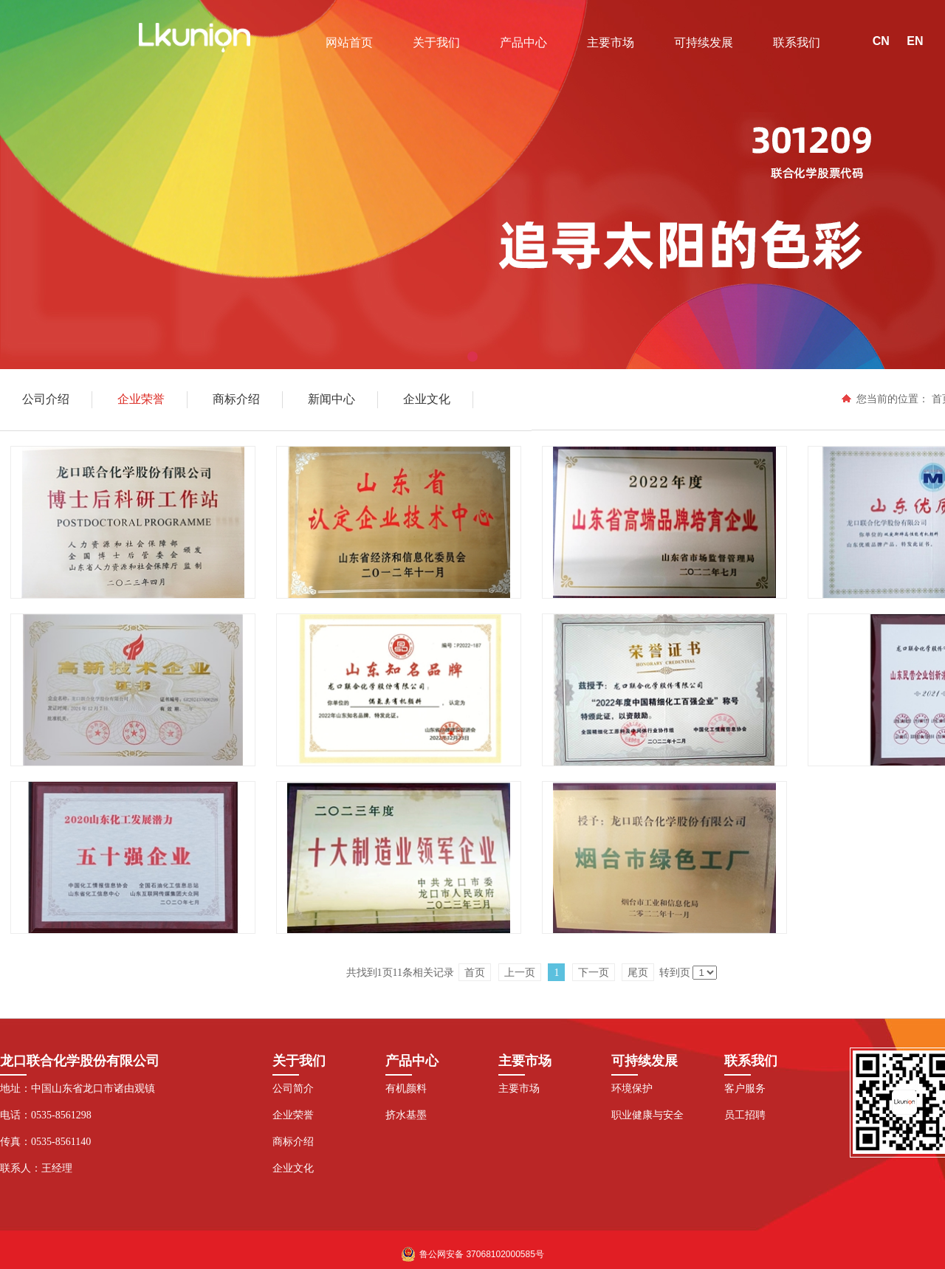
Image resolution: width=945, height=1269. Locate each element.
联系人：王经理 (36, 1168)
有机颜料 (406, 1088)
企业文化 (293, 1168)
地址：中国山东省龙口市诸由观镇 (77, 1088)
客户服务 (745, 1088)
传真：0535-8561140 (45, 1141)
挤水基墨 (406, 1115)
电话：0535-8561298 (46, 1115)
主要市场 (519, 1088)
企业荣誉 (293, 1115)
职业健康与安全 (647, 1115)
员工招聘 (745, 1115)
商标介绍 (293, 1141)
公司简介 (293, 1088)
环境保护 (632, 1088)
